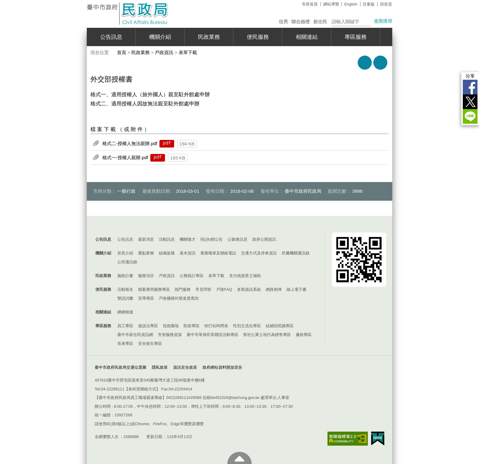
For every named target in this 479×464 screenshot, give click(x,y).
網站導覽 (331, 4)
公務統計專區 (191, 275)
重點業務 (146, 253)
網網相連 (125, 312)
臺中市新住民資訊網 (135, 334)
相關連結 (307, 37)
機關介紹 (160, 37)
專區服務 (356, 37)
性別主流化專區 (247, 325)
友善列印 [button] (365, 63)
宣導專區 (146, 298)
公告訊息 (111, 37)
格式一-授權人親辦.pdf (125, 157)
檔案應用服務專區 (154, 289)
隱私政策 (160, 367)
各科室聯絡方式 (142, 389)
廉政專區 (304, 334)
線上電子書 (296, 289)
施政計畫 (125, 275)
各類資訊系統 (249, 289)
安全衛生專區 (150, 343)
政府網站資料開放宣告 (222, 367)
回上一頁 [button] (380, 63)
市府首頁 (310, 4)
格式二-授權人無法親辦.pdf (129, 143)
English (350, 4)
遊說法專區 (148, 325)
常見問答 (203, 289)
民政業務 (209, 37)
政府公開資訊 (264, 239)
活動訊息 (167, 239)
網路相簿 (274, 289)
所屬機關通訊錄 (295, 253)
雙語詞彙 (125, 298)
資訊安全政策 (185, 367)
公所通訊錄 (127, 262)
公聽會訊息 (237, 239)
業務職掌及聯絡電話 (218, 253)
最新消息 (146, 239)
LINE (470, 116)
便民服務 (258, 37)
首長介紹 (125, 253)
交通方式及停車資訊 (259, 253)
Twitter (470, 101)
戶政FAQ (224, 289)
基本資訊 (188, 253)
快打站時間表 (216, 325)
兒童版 (369, 4)
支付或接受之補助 (245, 275)
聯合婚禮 (300, 21)
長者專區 (125, 343)
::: (84, 2)
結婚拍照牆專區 (280, 325)
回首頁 (386, 4)
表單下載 (188, 52)
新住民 (320, 21)
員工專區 (125, 325)
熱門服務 (183, 289)
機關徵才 (188, 239)
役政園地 (171, 325)
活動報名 (125, 289)
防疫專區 (191, 325)
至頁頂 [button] (239, 458)
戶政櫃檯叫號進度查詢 (179, 298)
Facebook (470, 87)
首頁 (121, 52)
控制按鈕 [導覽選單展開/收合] (239, 225)
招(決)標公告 (211, 239)
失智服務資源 (170, 334)
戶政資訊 (164, 52)
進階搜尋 (383, 21)
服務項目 (146, 275)
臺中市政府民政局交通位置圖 (120, 367)
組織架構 (167, 253)
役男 (283, 21)
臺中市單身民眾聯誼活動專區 (212, 334)
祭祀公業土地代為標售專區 (267, 334)
